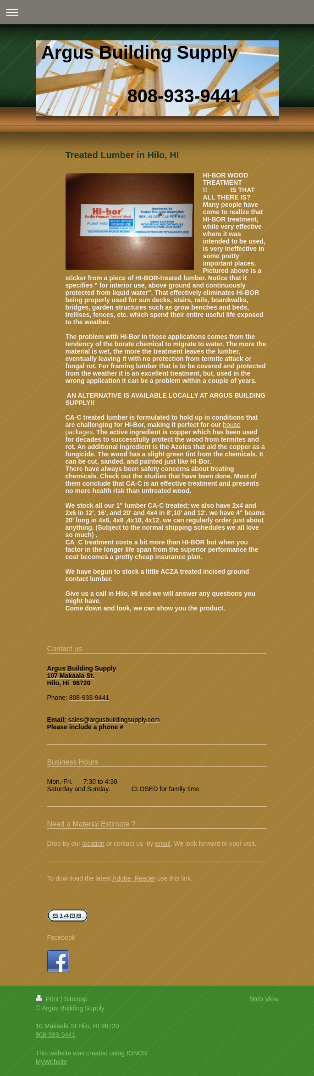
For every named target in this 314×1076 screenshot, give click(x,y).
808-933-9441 (56, 1034)
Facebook (61, 937)
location (94, 843)
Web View (264, 999)
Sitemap (76, 999)
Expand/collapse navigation (157, 12)
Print (48, 999)
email (162, 843)
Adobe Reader (133, 878)
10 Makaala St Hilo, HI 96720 (77, 1026)
